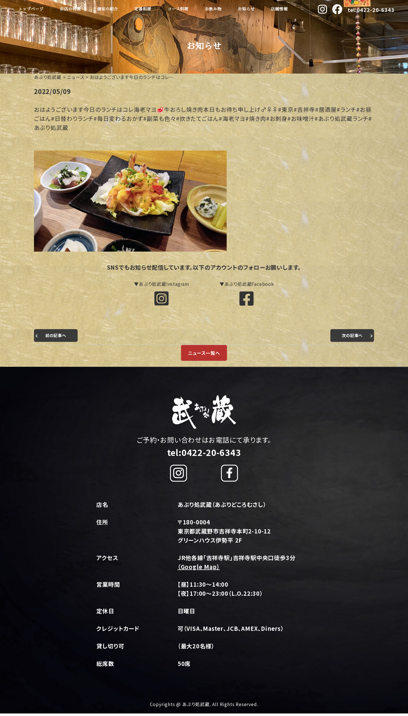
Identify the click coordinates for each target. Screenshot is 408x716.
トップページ (31, 9)
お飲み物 (213, 9)
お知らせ (246, 9)
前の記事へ (57, 337)
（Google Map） (199, 569)
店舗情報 (279, 9)
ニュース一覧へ (204, 355)
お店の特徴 (70, 9)
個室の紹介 (107, 9)
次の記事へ (351, 337)
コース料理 (177, 9)
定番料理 (142, 9)
